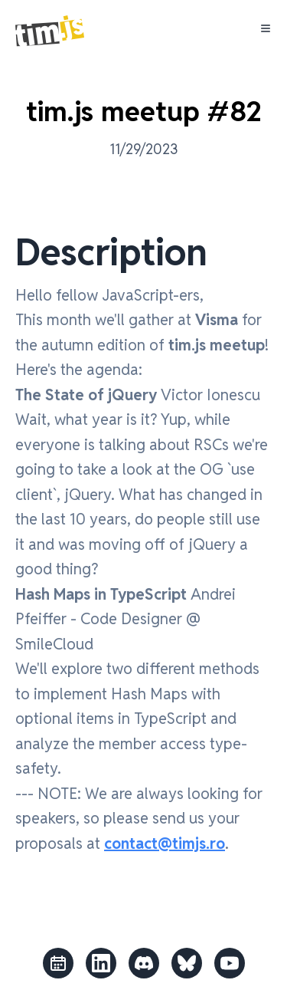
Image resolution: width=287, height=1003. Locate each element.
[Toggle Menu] (265, 28)
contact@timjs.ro (164, 843)
